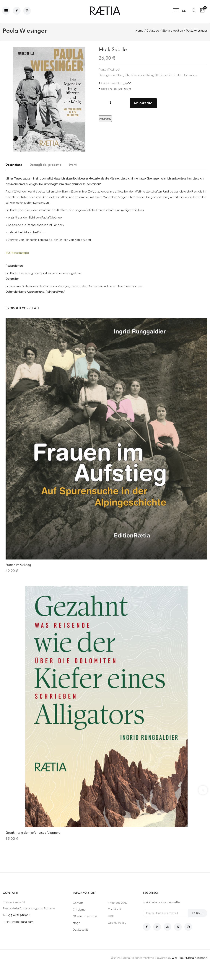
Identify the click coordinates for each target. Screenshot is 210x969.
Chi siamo (79, 909)
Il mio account (117, 902)
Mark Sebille (113, 49)
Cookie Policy (117, 922)
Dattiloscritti (80, 929)
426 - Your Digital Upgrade (189, 958)
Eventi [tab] (73, 165)
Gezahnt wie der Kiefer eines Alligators (33, 832)
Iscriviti (197, 913)
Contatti (78, 903)
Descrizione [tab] (14, 165)
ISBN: (104, 88)
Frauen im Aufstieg (18, 565)
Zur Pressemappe (17, 253)
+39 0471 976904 (19, 915)
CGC (111, 916)
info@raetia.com (22, 922)
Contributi (114, 909)
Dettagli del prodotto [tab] (45, 165)
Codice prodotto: (111, 83)
